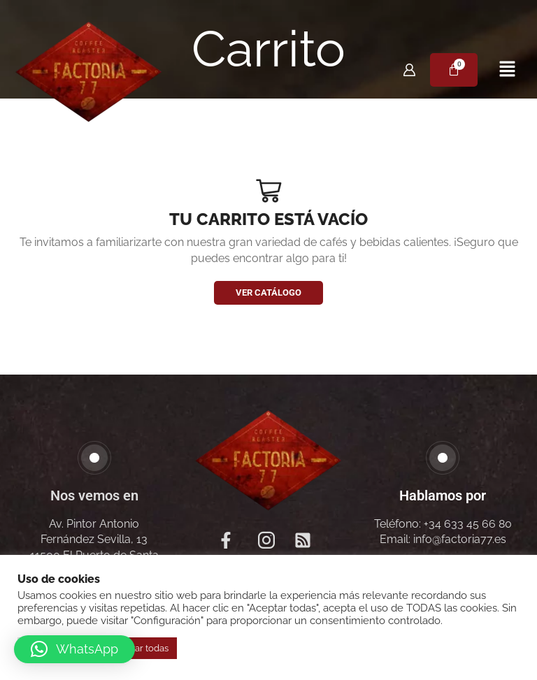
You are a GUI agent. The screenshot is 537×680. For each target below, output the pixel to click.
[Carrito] (454, 70)
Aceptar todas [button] (139, 648)
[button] (507, 70)
